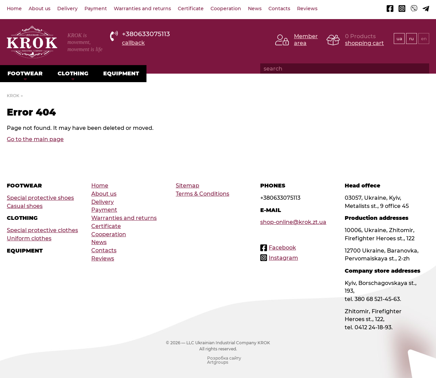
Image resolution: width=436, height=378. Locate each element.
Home (14, 8)
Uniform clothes (29, 238)
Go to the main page (35, 139)
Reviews (307, 8)
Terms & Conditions (202, 194)
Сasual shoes (25, 206)
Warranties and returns (142, 8)
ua (399, 38)
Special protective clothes (42, 230)
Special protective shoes (40, 198)
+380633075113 (146, 34)
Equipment (121, 73)
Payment (95, 8)
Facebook (282, 247)
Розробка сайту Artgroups (224, 360)
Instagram (283, 258)
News (255, 8)
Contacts (279, 8)
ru (411, 38)
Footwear (25, 73)
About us (39, 8)
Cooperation (226, 8)
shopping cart (364, 43)
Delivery (67, 8)
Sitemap (187, 185)
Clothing (73, 73)
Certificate (191, 8)
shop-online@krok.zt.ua (293, 222)
